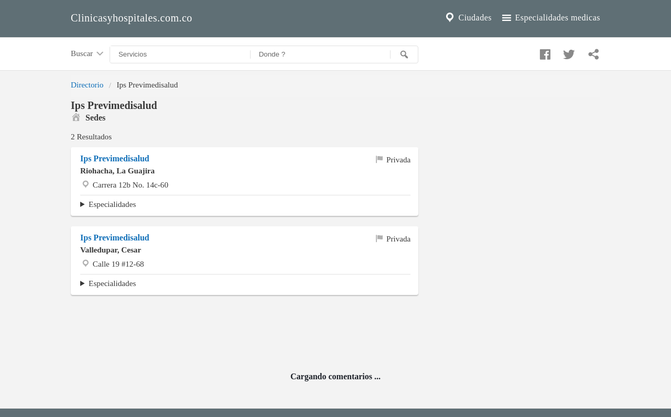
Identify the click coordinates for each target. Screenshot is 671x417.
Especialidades (112, 204)
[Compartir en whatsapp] (592, 52)
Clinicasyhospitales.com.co (131, 18)
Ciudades (467, 18)
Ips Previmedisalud (114, 158)
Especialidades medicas (550, 18)
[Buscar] (404, 54)
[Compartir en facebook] (543, 52)
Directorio (87, 84)
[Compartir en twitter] (567, 52)
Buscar (88, 54)
